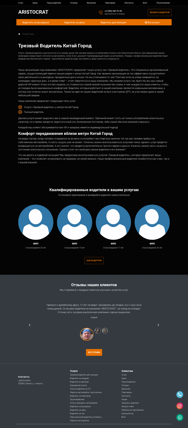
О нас (20, 3)
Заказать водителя (130, 403)
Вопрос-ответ (128, 406)
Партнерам (110, 3)
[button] (29, 325)
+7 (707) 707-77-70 (113, 11)
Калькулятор (127, 413)
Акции (124, 399)
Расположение (163, 3)
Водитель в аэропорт (79, 382)
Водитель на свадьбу (79, 378)
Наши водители (54, 3)
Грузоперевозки (77, 399)
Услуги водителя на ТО (80, 389)
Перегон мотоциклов (79, 420)
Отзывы (74, 3)
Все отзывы (94, 352)
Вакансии (91, 3)
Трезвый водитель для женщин (84, 375)
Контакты (129, 3)
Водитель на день (78, 410)
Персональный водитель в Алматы (86, 417)
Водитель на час (77, 413)
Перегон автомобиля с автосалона (86, 392)
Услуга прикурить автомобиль (84, 403)
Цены (35, 3)
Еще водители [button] (94, 260)
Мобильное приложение (132, 410)
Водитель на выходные (80, 406)
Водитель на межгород (80, 396)
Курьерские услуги (78, 385)
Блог (145, 3)
